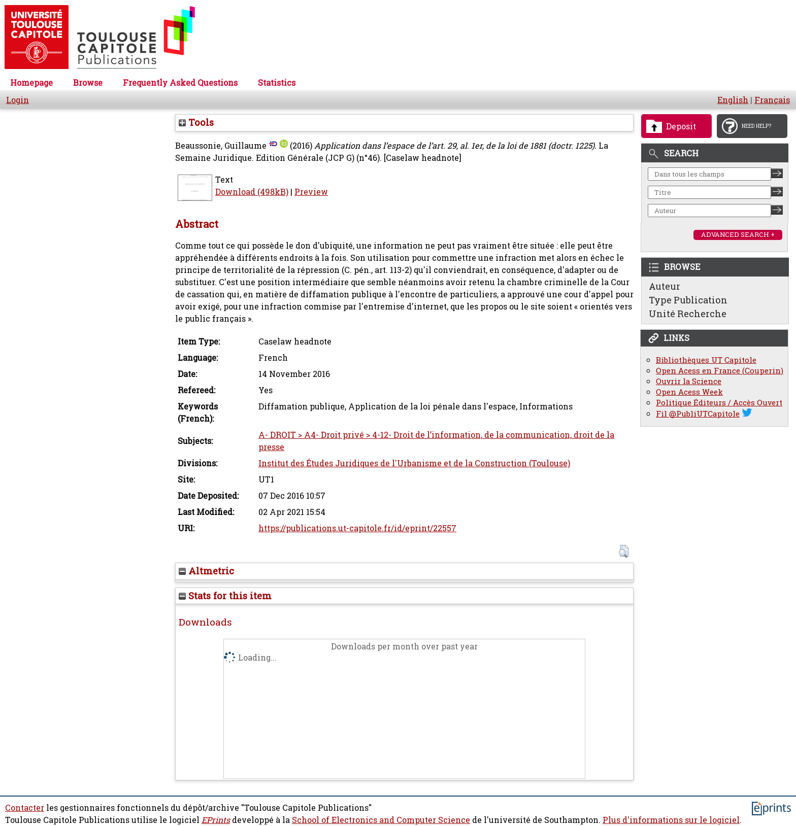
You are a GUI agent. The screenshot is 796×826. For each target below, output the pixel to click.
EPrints (216, 819)
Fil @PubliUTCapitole (698, 413)
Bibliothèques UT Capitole (706, 360)
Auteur (664, 286)
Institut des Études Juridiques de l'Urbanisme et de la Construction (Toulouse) (414, 463)
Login (17, 100)
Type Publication (688, 300)
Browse (88, 82)
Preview (311, 191)
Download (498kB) (251, 191)
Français (772, 100)
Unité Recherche (687, 313)
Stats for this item (225, 596)
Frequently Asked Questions (180, 82)
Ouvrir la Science (688, 381)
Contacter (24, 807)
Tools (196, 122)
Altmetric (206, 571)
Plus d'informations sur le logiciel (671, 819)
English (732, 100)
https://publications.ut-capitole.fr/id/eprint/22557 (357, 528)
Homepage (31, 82)
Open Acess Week (689, 392)
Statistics (276, 82)
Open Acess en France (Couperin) (719, 370)
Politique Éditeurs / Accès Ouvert (719, 402)
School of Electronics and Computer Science (381, 819)
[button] (623, 551)
